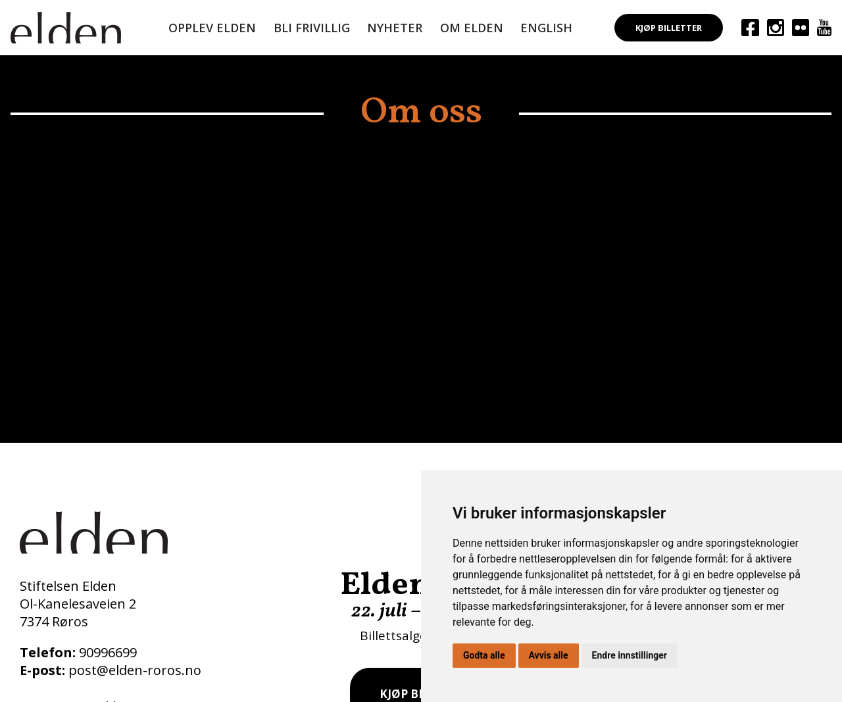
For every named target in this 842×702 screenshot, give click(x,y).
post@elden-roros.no (134, 670)
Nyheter (394, 28)
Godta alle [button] (484, 655)
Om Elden (471, 28)
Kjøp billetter (668, 28)
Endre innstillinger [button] (629, 655)
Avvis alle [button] (548, 655)
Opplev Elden (212, 28)
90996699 (108, 652)
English (546, 28)
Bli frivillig (312, 28)
